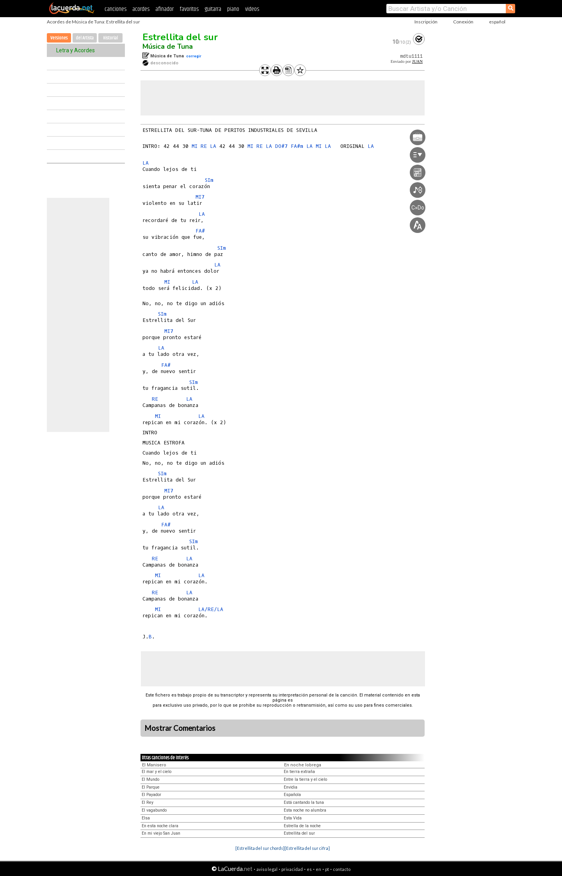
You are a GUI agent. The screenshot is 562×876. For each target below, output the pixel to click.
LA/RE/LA (210, 609)
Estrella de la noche (302, 825)
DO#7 (281, 146)
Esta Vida (293, 818)
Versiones (59, 38)
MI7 (200, 197)
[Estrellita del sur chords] (260, 848)
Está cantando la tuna (304, 802)
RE (204, 146)
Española (292, 794)
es (309, 869)
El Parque (151, 787)
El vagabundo (154, 810)
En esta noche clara (160, 825)
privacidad (292, 869)
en (318, 869)
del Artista (85, 38)
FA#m (297, 146)
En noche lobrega (302, 765)
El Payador (151, 794)
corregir (193, 56)
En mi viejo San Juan (161, 833)
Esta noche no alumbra (305, 810)
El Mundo (150, 779)
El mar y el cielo (156, 771)
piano (233, 9)
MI (194, 146)
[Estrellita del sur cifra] (307, 848)
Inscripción (426, 22)
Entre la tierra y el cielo (305, 779)
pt (327, 869)
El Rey (147, 802)
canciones (115, 9)
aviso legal (266, 869)
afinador (164, 9)
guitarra (213, 9)
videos (252, 9)
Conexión (463, 22)
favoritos (189, 9)
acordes (140, 9)
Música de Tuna (167, 46)
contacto (341, 869)
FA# (200, 230)
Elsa (146, 818)
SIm (209, 180)
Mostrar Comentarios (179, 728)
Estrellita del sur (180, 37)
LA (213, 146)
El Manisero (154, 765)
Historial (110, 38)
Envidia (290, 787)
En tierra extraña (299, 771)
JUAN (417, 61)
